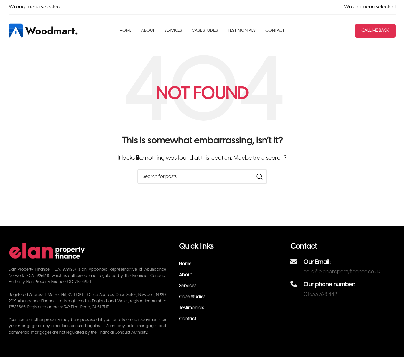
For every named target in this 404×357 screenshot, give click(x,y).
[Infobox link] (342, 266)
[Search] (202, 176)
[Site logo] (44, 30)
